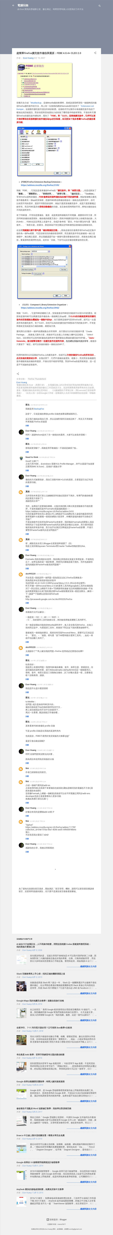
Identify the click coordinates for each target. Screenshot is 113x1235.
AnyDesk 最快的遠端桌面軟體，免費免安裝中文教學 (40, 1189)
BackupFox (39, 409)
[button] (95, 53)
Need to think (32, 457)
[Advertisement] (56, 30)
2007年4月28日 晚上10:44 (45, 555)
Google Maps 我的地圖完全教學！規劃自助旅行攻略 (40, 1001)
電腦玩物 (22, 5)
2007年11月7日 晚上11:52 (39, 698)
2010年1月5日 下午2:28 (44, 808)
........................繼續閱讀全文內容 (82, 966)
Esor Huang (31, 431)
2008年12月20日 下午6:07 (39, 722)
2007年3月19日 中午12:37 (45, 431)
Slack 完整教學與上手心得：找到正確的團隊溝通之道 (40, 974)
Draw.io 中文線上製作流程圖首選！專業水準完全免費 (40, 1135)
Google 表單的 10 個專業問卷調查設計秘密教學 (38, 1162)
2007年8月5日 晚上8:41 (44, 608)
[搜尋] (99, 6)
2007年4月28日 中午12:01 (39, 539)
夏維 (28, 491)
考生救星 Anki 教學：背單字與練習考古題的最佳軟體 (40, 1054)
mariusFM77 (62, 1224)
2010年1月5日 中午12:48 (38, 768)
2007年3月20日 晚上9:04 (45, 476)
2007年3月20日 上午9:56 (38, 444)
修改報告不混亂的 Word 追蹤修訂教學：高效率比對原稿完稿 (43, 1108)
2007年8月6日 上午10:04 (44, 647)
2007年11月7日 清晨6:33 (45, 684)
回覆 (27, 426)
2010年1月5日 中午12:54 (38, 781)
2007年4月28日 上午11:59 (39, 492)
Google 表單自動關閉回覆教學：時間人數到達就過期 (40, 1081)
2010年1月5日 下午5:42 (44, 844)
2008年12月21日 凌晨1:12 (45, 750)
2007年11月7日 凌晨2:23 (38, 660)
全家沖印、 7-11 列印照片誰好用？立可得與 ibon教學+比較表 (44, 1027)
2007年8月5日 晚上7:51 (44, 574)
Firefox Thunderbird (37, 379)
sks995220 (30, 574)
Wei (27, 768)
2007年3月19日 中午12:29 (39, 405)
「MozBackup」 (36, 103)
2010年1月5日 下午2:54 (37, 821)
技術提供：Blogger (56, 1219)
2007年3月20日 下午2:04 (47, 457)
